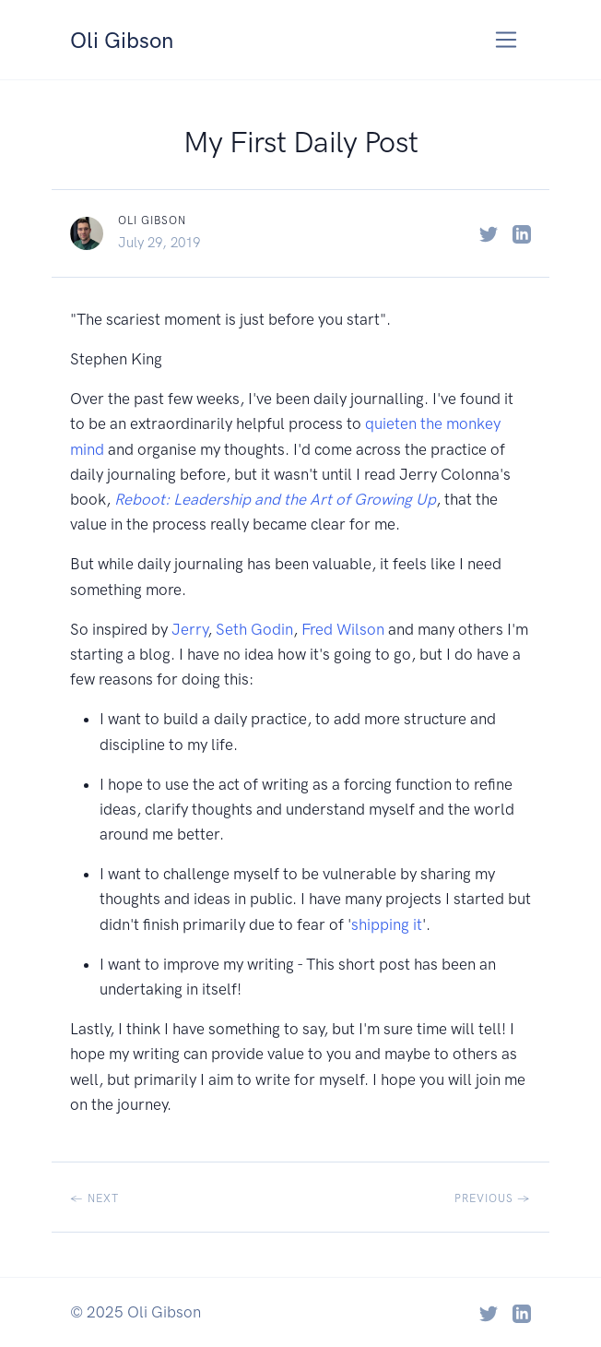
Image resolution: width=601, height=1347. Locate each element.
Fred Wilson (342, 629)
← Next (94, 1198)
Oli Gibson (128, 39)
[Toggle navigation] (506, 40)
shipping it (386, 924)
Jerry (189, 629)
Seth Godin (254, 629)
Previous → (492, 1198)
